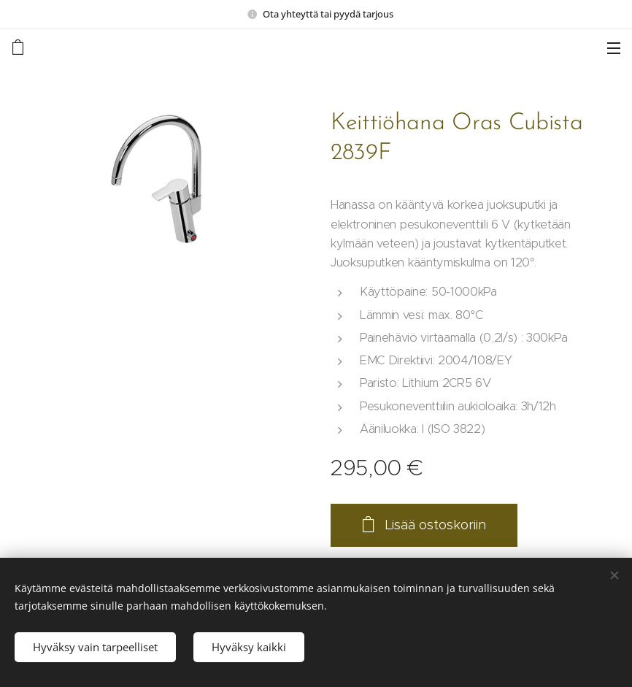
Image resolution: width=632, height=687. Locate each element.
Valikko (613, 48)
